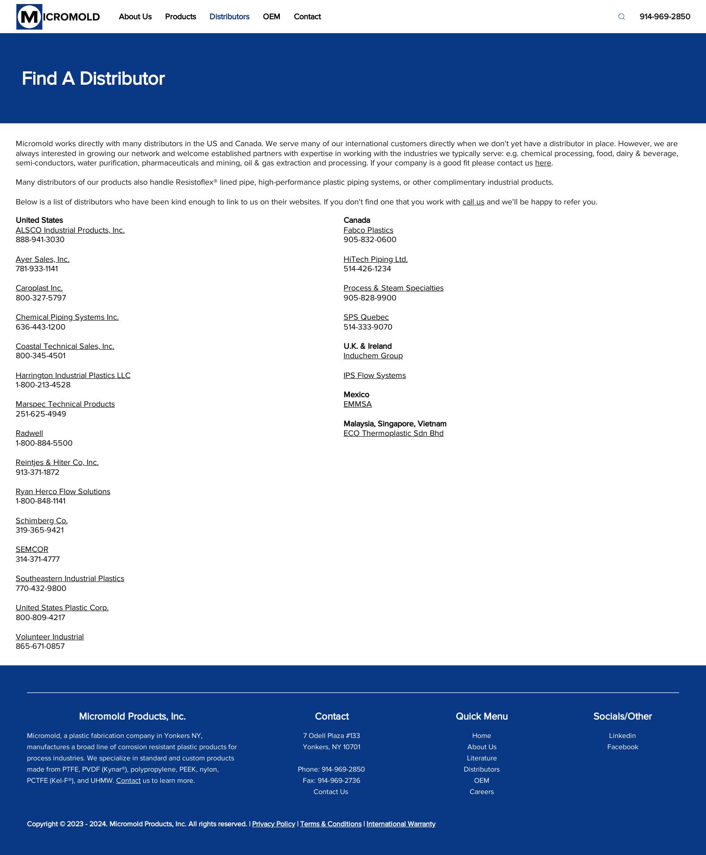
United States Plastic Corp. (62, 607)
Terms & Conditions (331, 824)
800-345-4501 (40, 355)
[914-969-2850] (661, 17)
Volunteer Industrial (50, 636)
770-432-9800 (41, 588)
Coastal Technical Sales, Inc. (65, 346)
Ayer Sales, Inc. (43, 259)
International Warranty (401, 824)
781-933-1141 (37, 268)
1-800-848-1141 (40, 500)
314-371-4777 (38, 559)
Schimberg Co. (42, 520)
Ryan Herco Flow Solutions (63, 491)
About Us (482, 747)
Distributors (482, 769)
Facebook (622, 747)
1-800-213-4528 (43, 384)
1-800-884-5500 (44, 442)
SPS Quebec (366, 316)
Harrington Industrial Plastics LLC (73, 375)
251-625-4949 (41, 413)
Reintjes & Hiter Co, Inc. (57, 462)
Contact (128, 780)
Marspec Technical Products (65, 403)
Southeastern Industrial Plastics (70, 578)
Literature (482, 758)
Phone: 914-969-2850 (331, 769)
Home (481, 735)
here (543, 162)
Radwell (29, 433)
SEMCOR (32, 549)
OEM (481, 780)
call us (473, 201)
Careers (482, 791)
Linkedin (622, 735)
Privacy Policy (273, 824)
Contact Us (332, 791)
